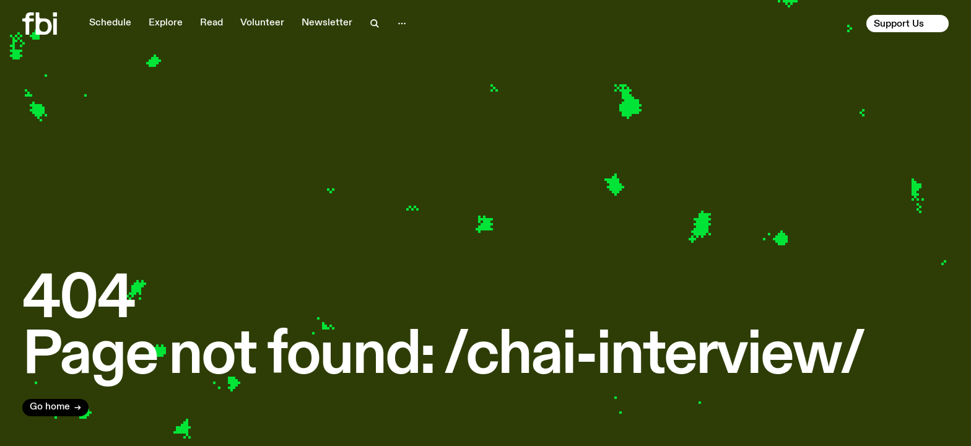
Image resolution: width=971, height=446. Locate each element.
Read (211, 23)
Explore (166, 23)
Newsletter (327, 23)
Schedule (110, 23)
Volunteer (262, 23)
